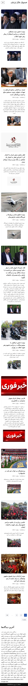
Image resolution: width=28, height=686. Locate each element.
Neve (19, 684)
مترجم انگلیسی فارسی (15, 655)
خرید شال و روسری (10, 636)
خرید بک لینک (14, 642)
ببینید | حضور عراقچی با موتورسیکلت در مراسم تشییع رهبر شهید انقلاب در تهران (14, 345)
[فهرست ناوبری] (3, 2)
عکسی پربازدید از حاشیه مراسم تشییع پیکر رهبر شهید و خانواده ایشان (15, 525)
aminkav (22, 39)
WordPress (10, 684)
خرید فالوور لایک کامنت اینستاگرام (13, 647)
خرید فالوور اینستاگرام (10, 634)
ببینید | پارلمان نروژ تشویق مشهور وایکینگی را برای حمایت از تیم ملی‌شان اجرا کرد (14, 578)
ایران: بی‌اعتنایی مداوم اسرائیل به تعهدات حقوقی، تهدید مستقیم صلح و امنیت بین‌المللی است (14, 92)
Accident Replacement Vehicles (10, 679)
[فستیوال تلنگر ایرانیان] (19, 2)
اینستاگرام (21, 670)
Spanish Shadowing (10, 653)
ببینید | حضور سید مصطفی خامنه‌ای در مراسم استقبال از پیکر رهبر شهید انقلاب (14, 34)
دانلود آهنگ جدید (15, 640)
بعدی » (24, 619)
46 (7, 615)
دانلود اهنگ (21, 642)
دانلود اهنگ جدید (21, 634)
